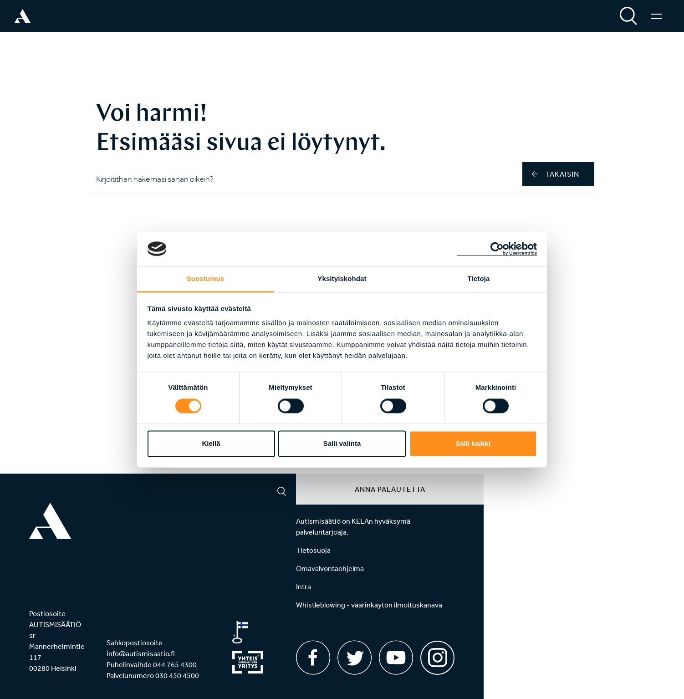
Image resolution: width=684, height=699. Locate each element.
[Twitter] (354, 657)
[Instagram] (437, 654)
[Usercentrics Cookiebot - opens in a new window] (497, 248)
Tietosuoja (313, 550)
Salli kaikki (472, 444)
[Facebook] (313, 657)
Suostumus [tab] (206, 279)
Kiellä (211, 444)
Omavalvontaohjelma (330, 568)
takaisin (555, 174)
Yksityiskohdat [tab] (341, 279)
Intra (303, 586)
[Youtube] (396, 657)
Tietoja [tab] (479, 279)
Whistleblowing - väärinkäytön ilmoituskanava (369, 604)
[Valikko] (656, 16)
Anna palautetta (390, 489)
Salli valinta (342, 444)
